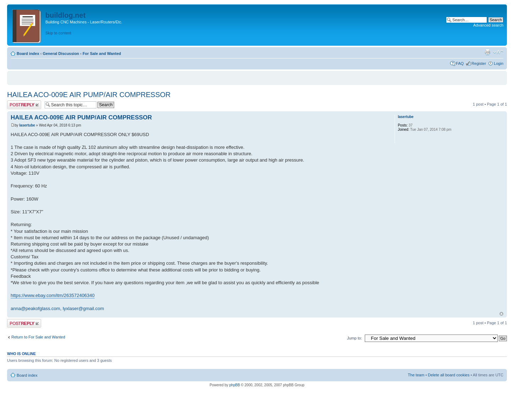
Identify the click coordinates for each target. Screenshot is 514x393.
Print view (487, 52)
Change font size (498, 52)
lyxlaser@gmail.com (83, 308)
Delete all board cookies (448, 375)
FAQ (460, 63)
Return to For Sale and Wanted (38, 337)
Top (501, 314)
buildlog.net (65, 15)
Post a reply (24, 104)
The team (416, 375)
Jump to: (354, 338)
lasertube (27, 125)
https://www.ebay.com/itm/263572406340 (53, 295)
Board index (28, 53)
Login (498, 63)
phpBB (234, 385)
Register (478, 63)
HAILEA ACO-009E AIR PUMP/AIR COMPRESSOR (89, 95)
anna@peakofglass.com (35, 308)
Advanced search (488, 25)
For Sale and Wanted (102, 53)
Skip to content (58, 33)
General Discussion (61, 53)
